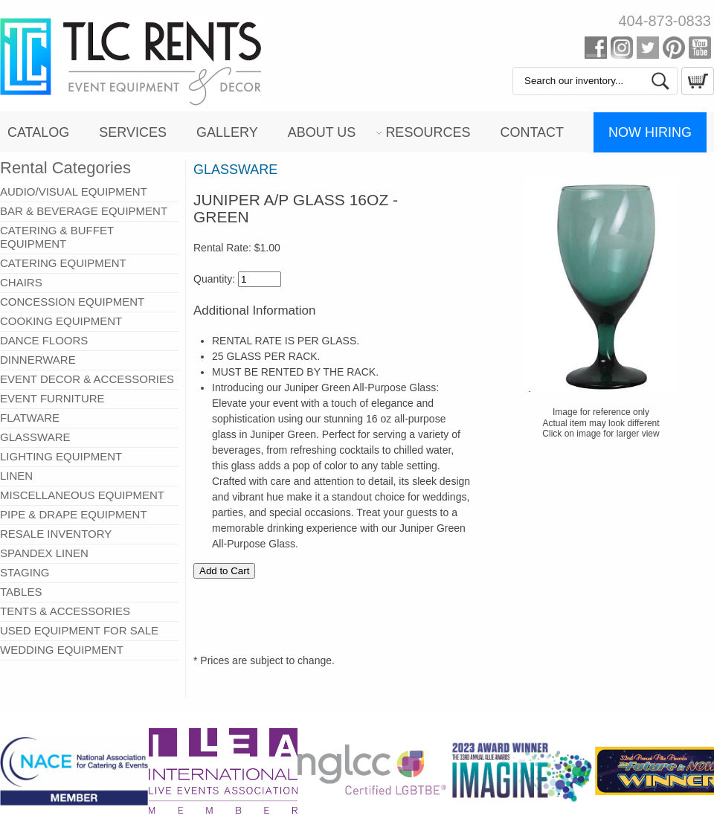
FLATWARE (30, 417)
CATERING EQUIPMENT (63, 263)
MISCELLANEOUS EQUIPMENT (82, 495)
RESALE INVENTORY (56, 533)
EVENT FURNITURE (52, 398)
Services (133, 132)
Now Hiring (650, 132)
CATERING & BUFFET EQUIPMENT (57, 237)
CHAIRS (21, 282)
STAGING (24, 572)
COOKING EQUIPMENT (61, 321)
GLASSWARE (35, 437)
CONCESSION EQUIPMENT (72, 301)
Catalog (38, 132)
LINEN (16, 475)
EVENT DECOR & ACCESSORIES (87, 379)
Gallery (227, 132)
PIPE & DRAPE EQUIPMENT (73, 514)
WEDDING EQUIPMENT (61, 649)
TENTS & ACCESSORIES (65, 611)
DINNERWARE (38, 359)
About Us (322, 132)
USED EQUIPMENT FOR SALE (79, 630)
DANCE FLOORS (44, 340)
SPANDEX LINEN (44, 553)
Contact (532, 132)
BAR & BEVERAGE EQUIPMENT (83, 211)
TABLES (21, 591)
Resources (427, 132)
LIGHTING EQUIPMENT (61, 456)
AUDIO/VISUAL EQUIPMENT (73, 191)
